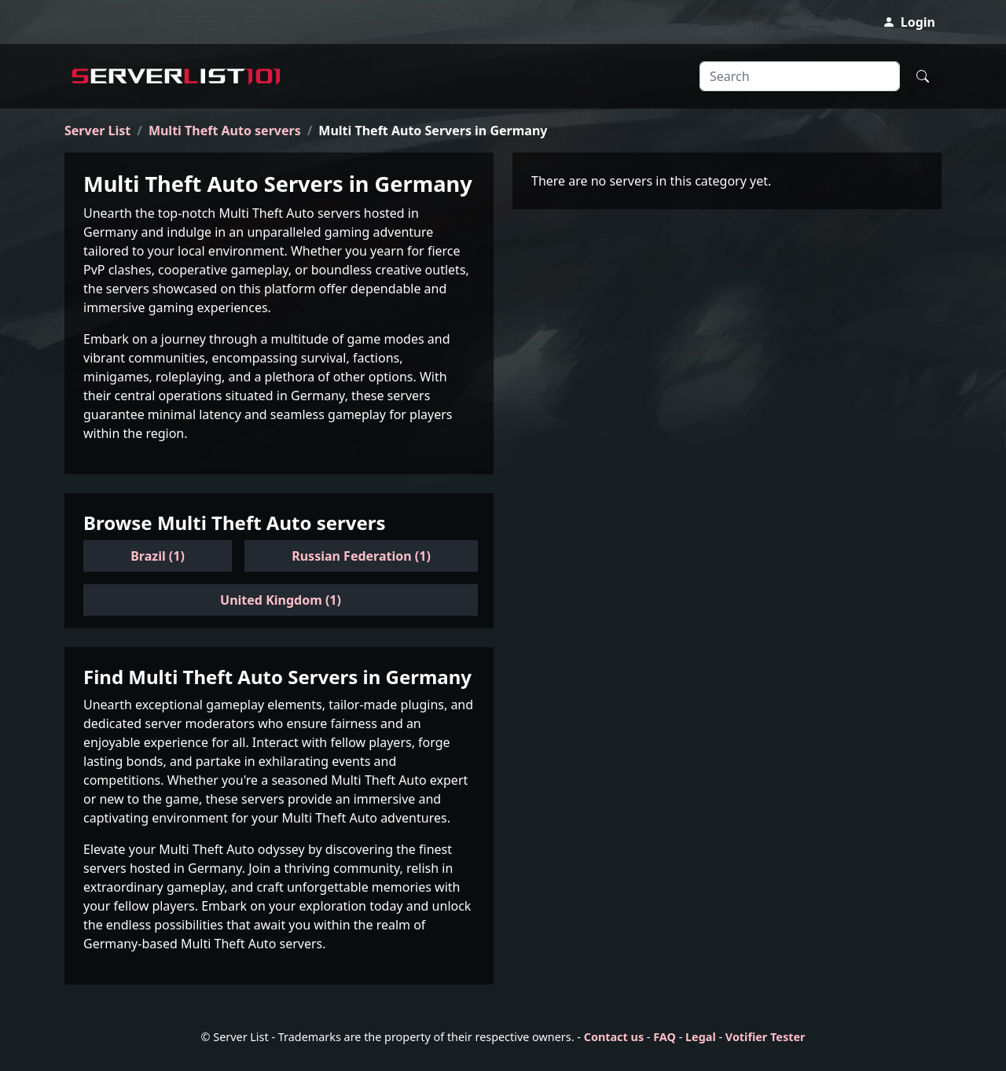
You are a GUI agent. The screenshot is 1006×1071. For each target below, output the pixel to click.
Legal (700, 1036)
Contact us (614, 1036)
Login (909, 22)
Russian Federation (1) (361, 556)
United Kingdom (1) (280, 600)
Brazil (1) (157, 556)
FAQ (664, 1036)
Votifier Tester (765, 1036)
